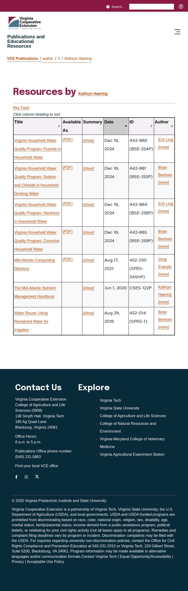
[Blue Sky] (102, 575)
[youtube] (91, 575)
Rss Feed (21, 108)
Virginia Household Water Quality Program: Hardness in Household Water (36, 213)
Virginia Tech (110, 400)
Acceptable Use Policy (45, 562)
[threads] (86, 575)
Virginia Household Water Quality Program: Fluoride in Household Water (37, 149)
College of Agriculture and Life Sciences (133, 416)
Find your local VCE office (36, 466)
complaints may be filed (146, 535)
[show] (88, 141)
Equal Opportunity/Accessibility (145, 557)
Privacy (18, 562)
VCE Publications (24, 59)
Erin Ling (165, 140)
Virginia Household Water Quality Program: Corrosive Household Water (36, 240)
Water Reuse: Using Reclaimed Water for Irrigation (31, 321)
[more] (163, 147)
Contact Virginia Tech (99, 557)
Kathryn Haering (78, 59)
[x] (97, 575)
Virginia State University (120, 408)
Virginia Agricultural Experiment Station (132, 454)
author (49, 58)
